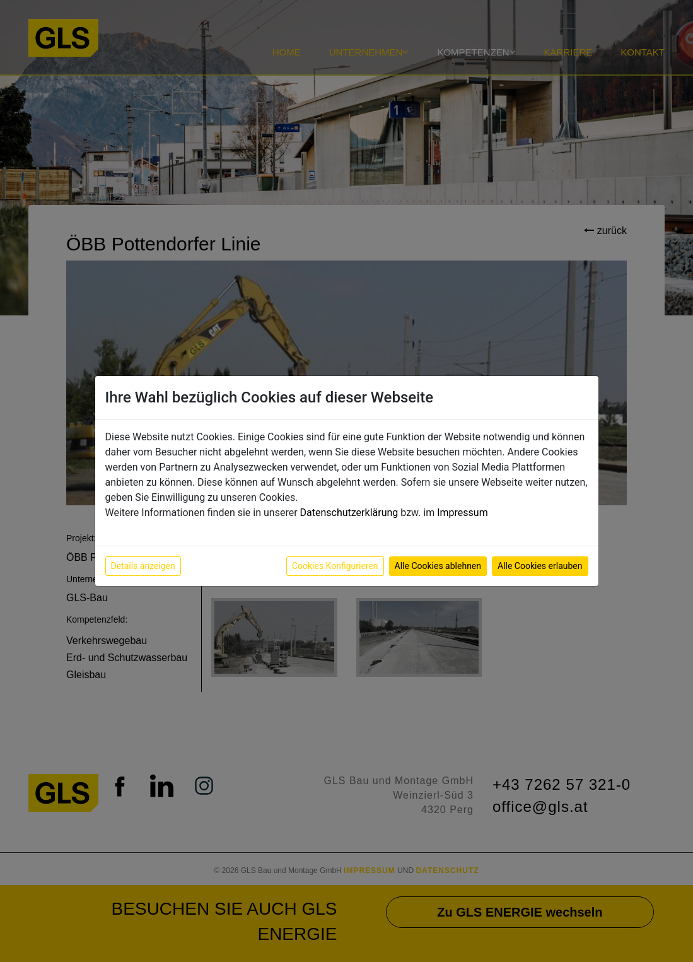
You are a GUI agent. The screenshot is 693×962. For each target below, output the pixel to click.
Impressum (462, 513)
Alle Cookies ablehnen (438, 566)
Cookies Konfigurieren (335, 566)
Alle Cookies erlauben (540, 566)
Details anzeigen (143, 566)
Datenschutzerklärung (349, 513)
